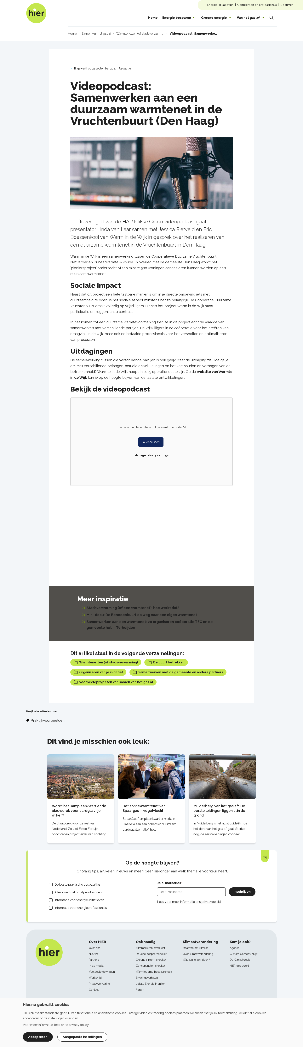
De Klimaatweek (240, 959)
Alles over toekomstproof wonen (78, 892)
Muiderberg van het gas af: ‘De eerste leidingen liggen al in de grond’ (219, 810)
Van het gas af (248, 18)
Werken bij (95, 977)
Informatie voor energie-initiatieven (79, 900)
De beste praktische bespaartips (77, 884)
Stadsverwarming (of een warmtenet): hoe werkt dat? (133, 608)
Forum (140, 989)
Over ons (94, 947)
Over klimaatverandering (198, 953)
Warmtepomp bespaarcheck (154, 971)
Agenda (234, 947)
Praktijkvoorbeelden (48, 720)
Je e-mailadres (169, 883)
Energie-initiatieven (220, 4)
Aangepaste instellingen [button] (82, 1037)
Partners (94, 959)
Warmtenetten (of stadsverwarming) (106, 662)
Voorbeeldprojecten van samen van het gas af (113, 682)
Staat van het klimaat (195, 947)
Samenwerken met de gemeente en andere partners (178, 672)
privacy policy (79, 1025)
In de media (96, 965)
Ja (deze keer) (151, 442)
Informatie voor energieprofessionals (80, 908)
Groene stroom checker (151, 959)
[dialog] (151, 1022)
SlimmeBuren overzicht (150, 947)
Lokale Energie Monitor (150, 983)
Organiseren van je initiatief (98, 672)
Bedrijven (287, 4)
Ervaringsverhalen (147, 977)
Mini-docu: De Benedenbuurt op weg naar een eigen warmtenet (142, 615)
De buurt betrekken (166, 662)
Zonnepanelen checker (150, 965)
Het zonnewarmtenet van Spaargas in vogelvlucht (144, 808)
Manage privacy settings (151, 455)
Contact (94, 989)
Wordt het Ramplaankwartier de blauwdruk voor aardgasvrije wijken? (79, 810)
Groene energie (214, 18)
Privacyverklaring (99, 983)
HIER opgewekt (239, 965)
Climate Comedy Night (244, 953)
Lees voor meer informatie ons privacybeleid (189, 902)
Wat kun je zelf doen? (196, 959)
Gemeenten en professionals (257, 4)
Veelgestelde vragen (102, 971)
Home (153, 18)
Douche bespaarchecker (151, 953)
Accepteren (37, 1037)
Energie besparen (176, 18)
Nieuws (93, 953)
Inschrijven (242, 892)
